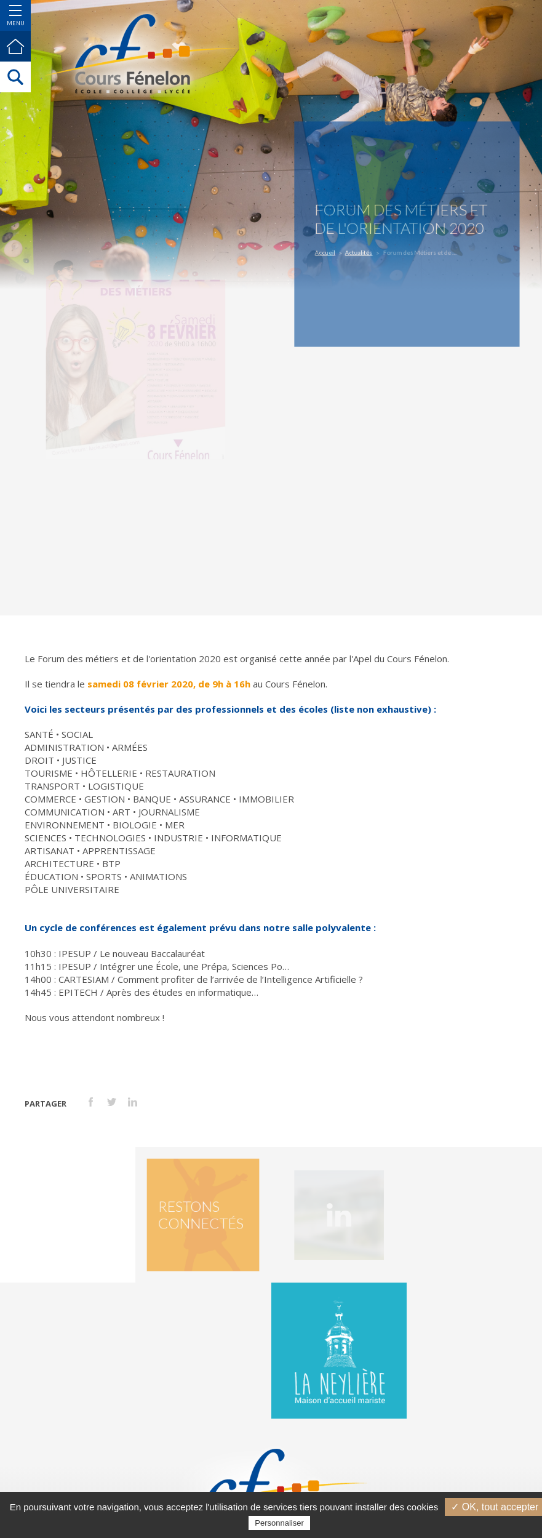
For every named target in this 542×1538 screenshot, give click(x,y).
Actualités (365, 250)
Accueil (336, 250)
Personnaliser (279, 1523)
